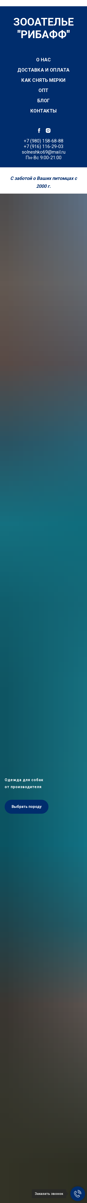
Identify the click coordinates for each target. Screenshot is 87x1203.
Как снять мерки (43, 80)
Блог (43, 100)
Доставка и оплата (43, 70)
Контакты (43, 111)
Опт (43, 90)
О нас (43, 60)
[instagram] (48, 130)
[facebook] (39, 130)
